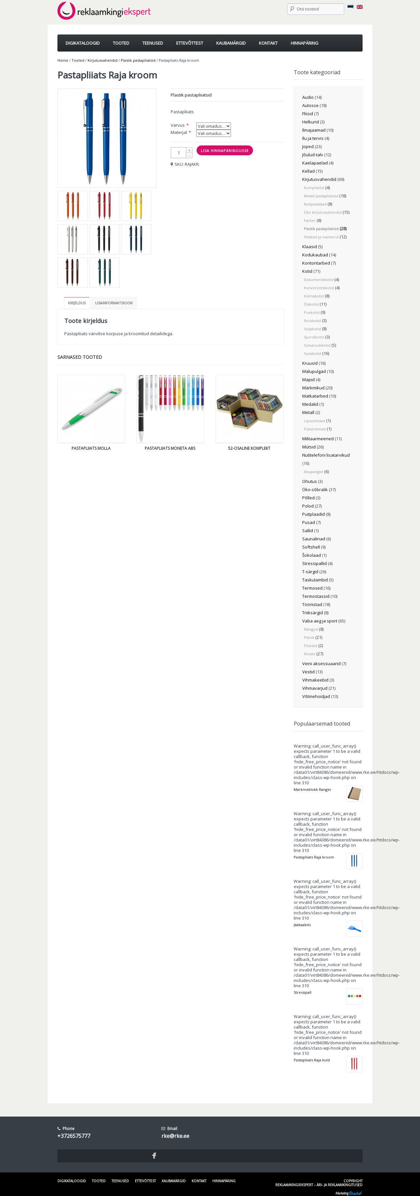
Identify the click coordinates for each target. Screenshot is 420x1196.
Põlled (308, 498)
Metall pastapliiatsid (321, 195)
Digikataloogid (71, 1181)
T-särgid (310, 572)
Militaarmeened (318, 439)
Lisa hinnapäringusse (225, 150)
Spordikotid (314, 337)
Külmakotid (314, 296)
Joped (308, 146)
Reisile (309, 653)
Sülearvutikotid (317, 345)
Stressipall (302, 992)
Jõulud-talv (312, 155)
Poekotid (312, 312)
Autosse (310, 105)
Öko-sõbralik (315, 489)
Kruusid (310, 363)
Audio (308, 97)
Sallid (307, 530)
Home (62, 60)
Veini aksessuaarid (321, 663)
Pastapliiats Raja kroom (314, 857)
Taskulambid (315, 580)
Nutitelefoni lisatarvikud (326, 455)
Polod (308, 506)
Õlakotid (311, 304)
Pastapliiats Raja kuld (312, 1059)
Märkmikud (313, 388)
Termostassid (315, 596)
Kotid (307, 271)
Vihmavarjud (314, 688)
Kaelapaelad (315, 163)
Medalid (310, 404)
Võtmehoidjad (316, 696)
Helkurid (310, 122)
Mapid (308, 379)
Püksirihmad (315, 428)
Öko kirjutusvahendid (323, 212)
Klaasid (309, 247)
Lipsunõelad (314, 420)
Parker (310, 220)
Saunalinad (313, 539)
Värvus (178, 125)
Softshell (311, 547)
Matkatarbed (315, 396)
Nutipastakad (315, 204)
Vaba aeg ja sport (319, 621)
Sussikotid (312, 353)
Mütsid (309, 447)
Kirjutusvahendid (102, 60)
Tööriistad (312, 604)
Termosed (312, 588)
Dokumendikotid (318, 279)
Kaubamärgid (174, 1181)
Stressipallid (314, 563)
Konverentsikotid (319, 287)
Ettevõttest (145, 1181)
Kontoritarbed (316, 263)
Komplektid (314, 187)
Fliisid (307, 114)
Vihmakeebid (315, 680)
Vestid (308, 672)
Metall (308, 412)
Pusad (308, 522)
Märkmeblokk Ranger (312, 789)
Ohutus (309, 481)
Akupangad (313, 471)
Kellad (308, 171)
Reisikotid (312, 320)
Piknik (309, 637)
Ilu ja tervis (313, 138)
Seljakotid (312, 328)
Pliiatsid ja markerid (321, 236)
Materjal (179, 132)
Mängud (311, 629)
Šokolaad (311, 555)
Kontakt (199, 1181)
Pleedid (310, 645)
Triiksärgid (312, 613)
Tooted (78, 60)
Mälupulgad (314, 371)
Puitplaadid (313, 514)
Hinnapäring (224, 1181)
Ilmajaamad (314, 130)
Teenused (120, 1181)
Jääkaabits (302, 924)
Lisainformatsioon (114, 302)
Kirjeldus (77, 302)
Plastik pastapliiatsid (138, 60)
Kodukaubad (315, 255)
